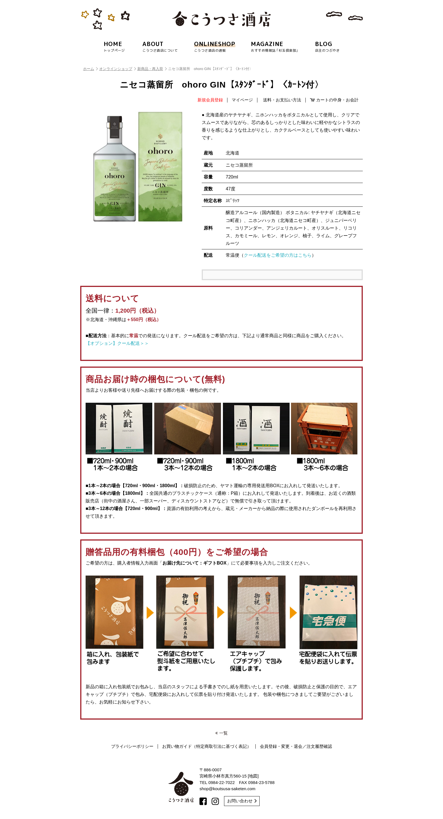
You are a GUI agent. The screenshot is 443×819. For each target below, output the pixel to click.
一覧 (221, 733)
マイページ (242, 100)
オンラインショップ (117, 69)
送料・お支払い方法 (282, 100)
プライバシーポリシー (132, 746)
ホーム (90, 69)
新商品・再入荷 (152, 69)
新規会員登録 (210, 100)
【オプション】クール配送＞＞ (117, 343)
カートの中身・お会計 (334, 100)
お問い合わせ (242, 800)
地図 (253, 776)
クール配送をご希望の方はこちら (278, 255)
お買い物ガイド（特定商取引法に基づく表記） (206, 746)
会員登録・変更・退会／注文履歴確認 (296, 746)
